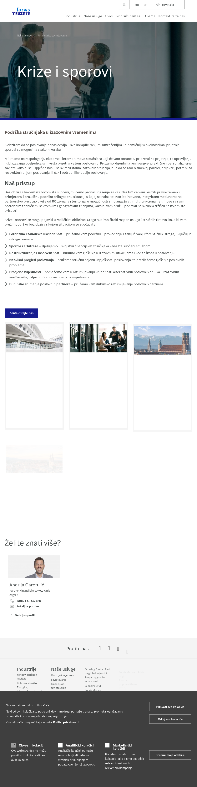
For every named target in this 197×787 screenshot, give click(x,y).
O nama (149, 15)
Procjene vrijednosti (25, 271)
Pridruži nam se (128, 15)
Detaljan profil (22, 616)
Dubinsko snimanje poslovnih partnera (39, 283)
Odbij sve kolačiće (170, 719)
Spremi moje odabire (170, 755)
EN (145, 4)
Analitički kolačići (80, 745)
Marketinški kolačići (122, 746)
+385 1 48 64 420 (25, 602)
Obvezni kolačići (31, 745)
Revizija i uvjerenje (62, 677)
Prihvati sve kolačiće (170, 706)
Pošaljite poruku (24, 607)
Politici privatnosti (65, 722)
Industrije (72, 15)
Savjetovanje (59, 682)
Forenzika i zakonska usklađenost (35, 233)
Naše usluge (92, 15)
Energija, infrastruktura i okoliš (30, 689)
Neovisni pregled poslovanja (31, 259)
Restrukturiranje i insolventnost (34, 252)
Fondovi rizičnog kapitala (27, 676)
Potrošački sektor (27, 683)
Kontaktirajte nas (171, 15)
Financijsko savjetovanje (58, 688)
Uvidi (109, 15)
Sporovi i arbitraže (23, 245)
